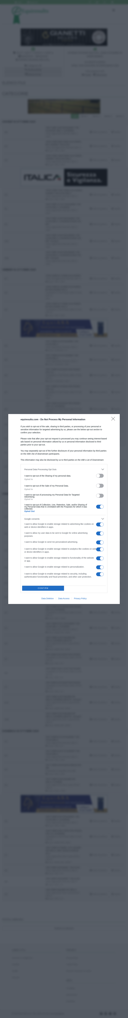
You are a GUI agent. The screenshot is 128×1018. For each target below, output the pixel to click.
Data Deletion (47, 598)
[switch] (100, 476)
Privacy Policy (80, 598)
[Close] (114, 419)
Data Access (64, 598)
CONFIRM (43, 588)
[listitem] (64, 469)
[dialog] (64, 509)
